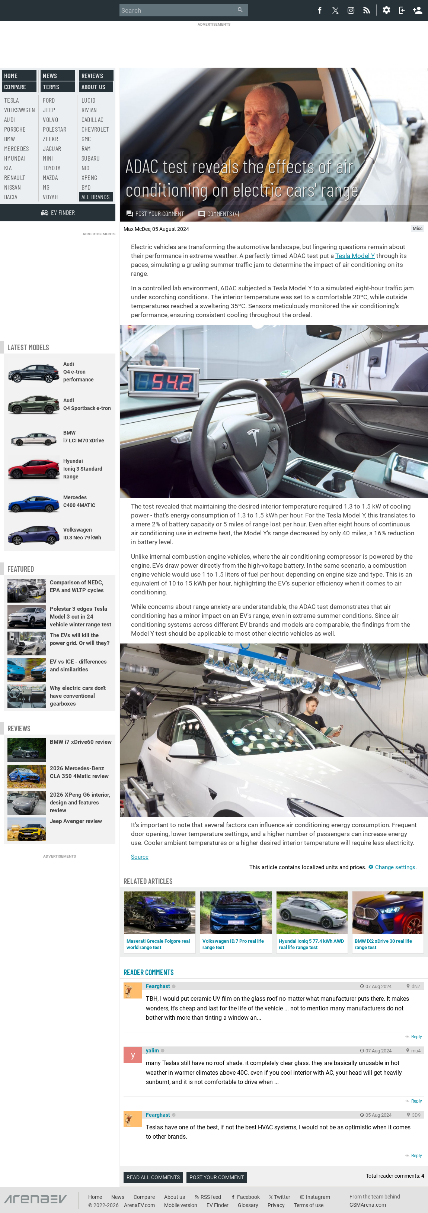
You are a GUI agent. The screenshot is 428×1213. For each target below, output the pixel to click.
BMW (9, 139)
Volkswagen (19, 110)
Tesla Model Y (355, 255)
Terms (51, 87)
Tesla (11, 100)
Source (139, 857)
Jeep (49, 110)
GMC (86, 139)
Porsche (15, 129)
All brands (96, 197)
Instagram (318, 1197)
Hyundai (14, 158)
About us (94, 87)
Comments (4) (218, 213)
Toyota (51, 168)
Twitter (282, 1197)
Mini (48, 158)
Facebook (248, 1197)
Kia (8, 168)
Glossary (248, 1205)
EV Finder (218, 1205)
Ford (49, 100)
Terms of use (308, 1205)
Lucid (89, 100)
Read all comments (153, 1177)
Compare (15, 87)
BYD (86, 187)
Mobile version (180, 1205)
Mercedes (16, 148)
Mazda (50, 177)
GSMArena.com (367, 1205)
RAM (86, 148)
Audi (9, 119)
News (50, 75)
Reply (416, 1036)
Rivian (89, 110)
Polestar (54, 129)
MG (46, 187)
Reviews (92, 75)
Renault (14, 177)
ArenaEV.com (139, 1205)
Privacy (276, 1205)
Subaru (91, 158)
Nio (86, 168)
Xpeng (90, 177)
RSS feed (211, 1197)
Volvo (50, 119)
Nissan (12, 187)
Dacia (10, 197)
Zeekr (50, 139)
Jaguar (52, 148)
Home (10, 75)
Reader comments (149, 972)
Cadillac (93, 119)
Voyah (50, 197)
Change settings (391, 867)
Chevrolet (95, 129)
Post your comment (155, 213)
